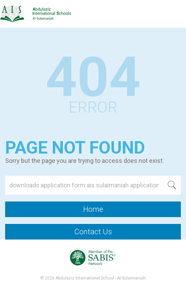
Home (93, 209)
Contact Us (93, 231)
